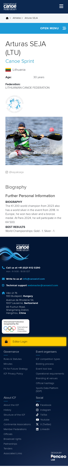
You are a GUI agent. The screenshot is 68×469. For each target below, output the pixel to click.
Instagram (45, 410)
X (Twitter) (45, 424)
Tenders (8, 448)
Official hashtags (45, 383)
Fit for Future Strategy (16, 369)
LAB (53, 460)
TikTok (43, 415)
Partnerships (10, 444)
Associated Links (13, 453)
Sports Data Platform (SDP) (47, 389)
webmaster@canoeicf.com (43, 285)
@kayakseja (16, 172)
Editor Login (20, 341)
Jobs (6, 419)
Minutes (8, 364)
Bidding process (45, 364)
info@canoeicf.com (34, 279)
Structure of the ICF (14, 415)
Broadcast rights (12, 439)
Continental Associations (17, 424)
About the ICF (11, 405)
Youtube (45, 419)
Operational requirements (50, 373)
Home (8, 18)
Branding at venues (46, 378)
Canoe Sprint (19, 61)
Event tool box (44, 369)
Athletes (17, 18)
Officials (8, 434)
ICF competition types (48, 359)
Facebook (45, 405)
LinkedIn (45, 429)
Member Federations (15, 429)
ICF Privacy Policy (13, 373)
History (7, 410)
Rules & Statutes (13, 359)
